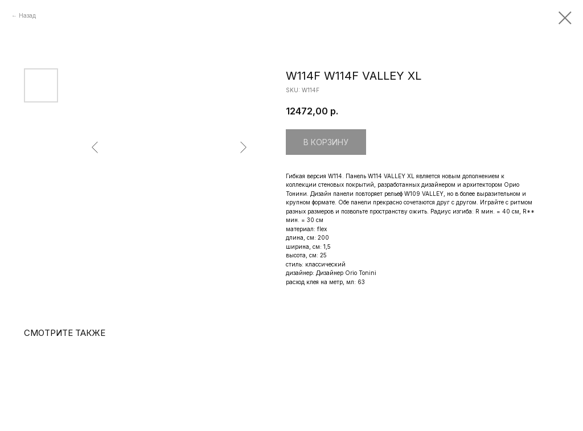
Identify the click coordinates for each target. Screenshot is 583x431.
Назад (27, 15)
